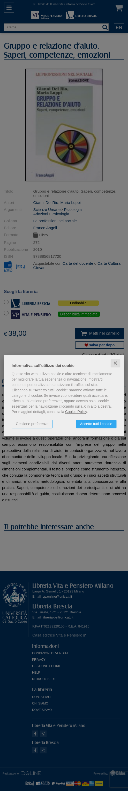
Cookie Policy (76, 412)
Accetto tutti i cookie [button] (96, 424)
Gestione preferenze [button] (32, 424)
